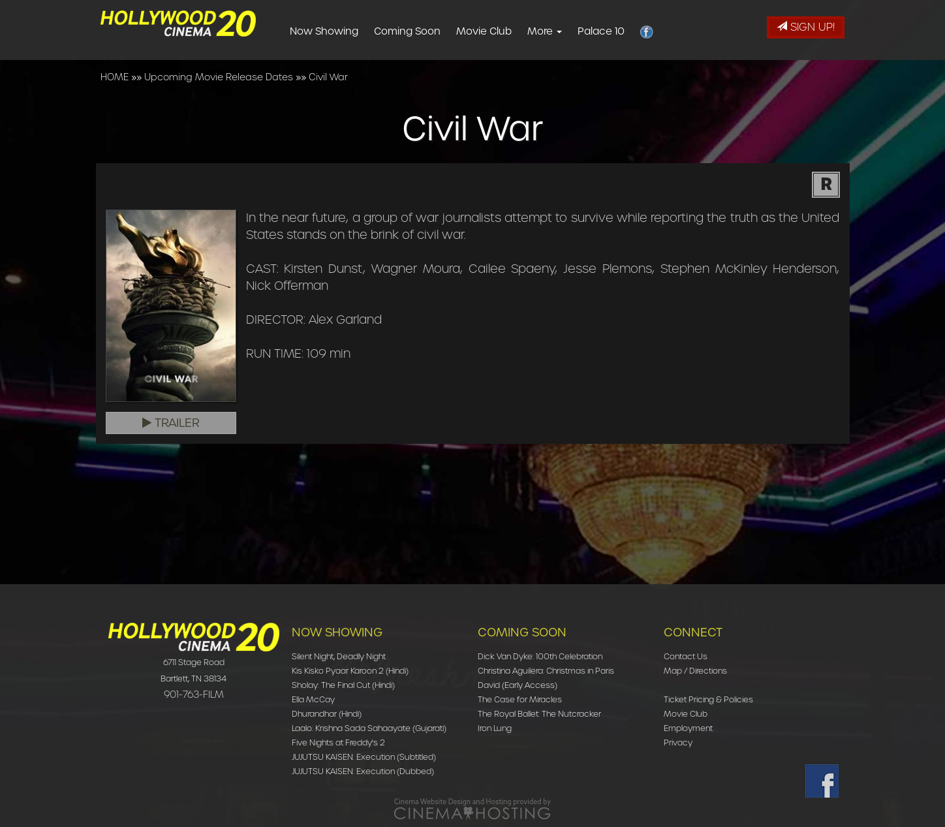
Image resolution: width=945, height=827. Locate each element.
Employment (688, 728)
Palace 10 (623, 31)
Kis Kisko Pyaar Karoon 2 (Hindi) (350, 670)
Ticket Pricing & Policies (708, 699)
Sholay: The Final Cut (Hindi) (343, 685)
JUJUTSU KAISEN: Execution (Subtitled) (364, 756)
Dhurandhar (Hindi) (327, 713)
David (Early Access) (517, 685)
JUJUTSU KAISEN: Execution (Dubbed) (363, 771)
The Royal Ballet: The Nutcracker (539, 713)
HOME (115, 77)
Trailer (171, 422)
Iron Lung (495, 728)
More (567, 31)
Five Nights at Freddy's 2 (338, 742)
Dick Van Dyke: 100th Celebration (540, 656)
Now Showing (347, 31)
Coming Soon (430, 31)
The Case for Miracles (520, 699)
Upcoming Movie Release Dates (218, 77)
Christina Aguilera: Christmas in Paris (546, 670)
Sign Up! (806, 27)
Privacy (678, 742)
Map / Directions (695, 670)
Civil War (328, 77)
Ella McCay (313, 699)
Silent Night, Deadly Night (339, 656)
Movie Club (506, 31)
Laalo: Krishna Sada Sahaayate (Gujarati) (369, 728)
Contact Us (685, 656)
